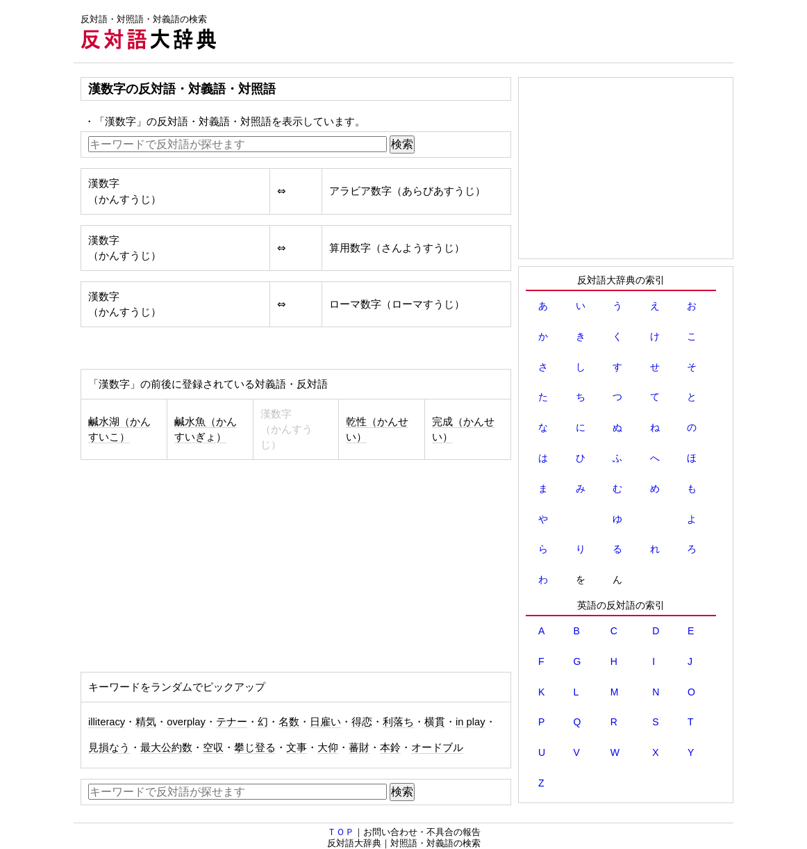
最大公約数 (166, 747)
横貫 (434, 721)
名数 (288, 721)
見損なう (109, 747)
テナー (231, 721)
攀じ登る (255, 747)
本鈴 (390, 747)
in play (470, 721)
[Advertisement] (480, 31)
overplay (186, 721)
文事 (296, 747)
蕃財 (359, 747)
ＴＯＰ (340, 832)
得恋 (361, 721)
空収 (213, 747)
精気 (145, 721)
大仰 (327, 747)
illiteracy (106, 721)
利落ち (398, 721)
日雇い (325, 721)
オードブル (437, 747)
